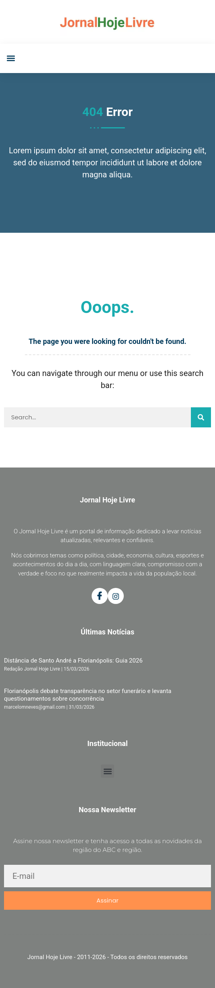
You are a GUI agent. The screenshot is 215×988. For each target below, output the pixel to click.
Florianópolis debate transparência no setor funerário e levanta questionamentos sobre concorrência (87, 694)
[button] (10, 58)
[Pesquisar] (201, 417)
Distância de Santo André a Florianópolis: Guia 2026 (73, 660)
